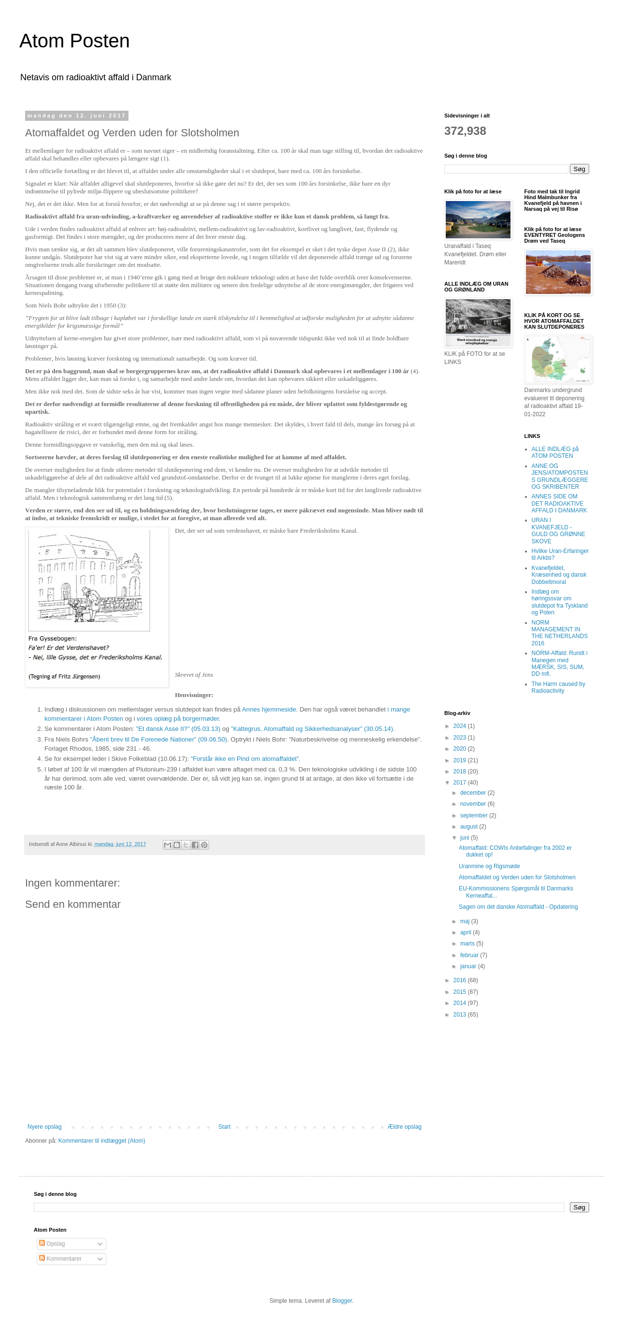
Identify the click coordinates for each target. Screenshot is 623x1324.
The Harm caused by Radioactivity (558, 687)
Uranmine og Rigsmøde (489, 866)
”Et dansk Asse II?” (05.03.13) (178, 728)
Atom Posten (74, 40)
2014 (460, 1003)
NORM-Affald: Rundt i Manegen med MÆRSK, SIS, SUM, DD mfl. (560, 663)
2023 (460, 737)
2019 (460, 760)
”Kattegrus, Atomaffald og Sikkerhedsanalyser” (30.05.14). (313, 728)
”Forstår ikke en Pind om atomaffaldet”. (246, 758)
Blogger (342, 1300)
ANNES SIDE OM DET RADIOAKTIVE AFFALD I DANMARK (559, 503)
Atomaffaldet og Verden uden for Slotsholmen (517, 877)
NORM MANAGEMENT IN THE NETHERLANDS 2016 (560, 633)
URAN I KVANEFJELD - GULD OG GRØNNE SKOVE (558, 530)
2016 (460, 980)
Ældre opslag (404, 1126)
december (474, 792)
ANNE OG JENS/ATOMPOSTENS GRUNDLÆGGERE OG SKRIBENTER (560, 476)
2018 (460, 771)
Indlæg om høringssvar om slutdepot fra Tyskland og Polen (560, 602)
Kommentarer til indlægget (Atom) (101, 1140)
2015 (460, 992)
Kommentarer (60, 1258)
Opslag (52, 1243)
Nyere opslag (45, 1126)
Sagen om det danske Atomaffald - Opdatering (518, 906)
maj (465, 921)
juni (465, 837)
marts (468, 943)
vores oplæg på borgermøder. (179, 718)
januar (469, 966)
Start (224, 1126)
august (469, 826)
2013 (460, 1014)
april (466, 932)
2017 (460, 782)
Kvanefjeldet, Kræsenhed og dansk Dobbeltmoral (559, 575)
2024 (460, 726)
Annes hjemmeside (269, 709)
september (474, 815)
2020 (460, 748)
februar (470, 955)
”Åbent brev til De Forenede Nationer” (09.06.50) (158, 739)
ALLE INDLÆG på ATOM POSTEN (555, 452)
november (474, 803)
